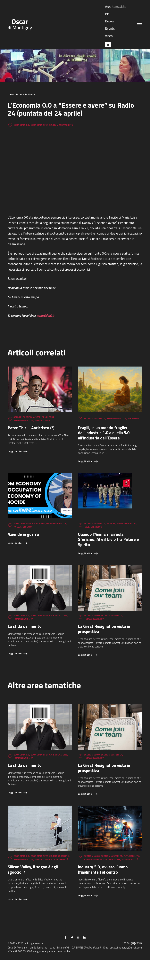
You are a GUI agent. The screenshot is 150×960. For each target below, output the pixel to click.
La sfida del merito (25, 626)
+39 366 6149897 (22, 951)
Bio (107, 13)
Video (109, 35)
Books (109, 21)
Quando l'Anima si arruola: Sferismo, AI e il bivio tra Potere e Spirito (108, 539)
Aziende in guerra (23, 534)
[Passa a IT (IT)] (108, 45)
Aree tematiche (115, 6)
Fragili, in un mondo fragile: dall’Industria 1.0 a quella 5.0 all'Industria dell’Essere (103, 432)
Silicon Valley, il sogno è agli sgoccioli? (33, 869)
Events (110, 28)
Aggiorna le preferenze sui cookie (52, 951)
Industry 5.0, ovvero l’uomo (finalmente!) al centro (103, 869)
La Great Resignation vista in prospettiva (104, 629)
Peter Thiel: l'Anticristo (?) (31, 428)
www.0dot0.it (45, 315)
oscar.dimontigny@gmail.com (126, 947)
